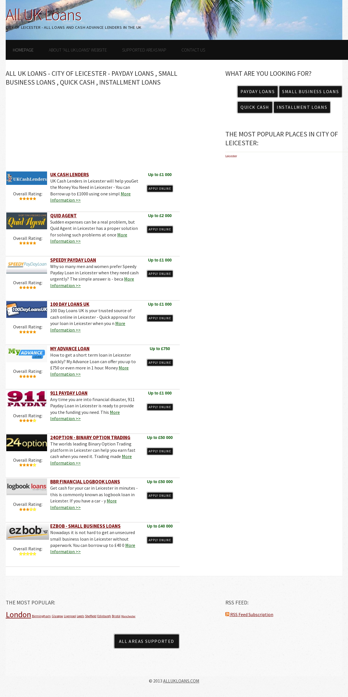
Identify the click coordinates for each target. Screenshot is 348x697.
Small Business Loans (310, 91)
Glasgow (57, 616)
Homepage (23, 50)
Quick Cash (254, 107)
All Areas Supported (146, 641)
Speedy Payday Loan (73, 260)
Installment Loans (302, 107)
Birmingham (41, 616)
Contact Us (193, 50)
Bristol (116, 616)
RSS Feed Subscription (249, 614)
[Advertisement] (93, 131)
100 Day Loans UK (69, 304)
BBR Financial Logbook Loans (85, 482)
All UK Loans (43, 14)
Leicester (231, 156)
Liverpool (70, 616)
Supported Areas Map (144, 50)
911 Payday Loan (69, 393)
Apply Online (160, 189)
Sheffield (90, 616)
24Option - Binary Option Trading (90, 437)
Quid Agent (63, 215)
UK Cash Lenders (69, 174)
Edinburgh (104, 616)
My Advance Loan (70, 349)
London (18, 614)
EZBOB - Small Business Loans (85, 526)
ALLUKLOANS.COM (181, 681)
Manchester (128, 616)
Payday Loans (257, 91)
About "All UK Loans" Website (78, 50)
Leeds (80, 616)
